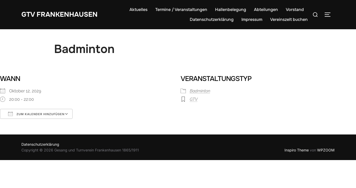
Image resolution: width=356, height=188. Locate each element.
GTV (194, 99)
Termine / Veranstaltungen (181, 9)
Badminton (200, 91)
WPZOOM (326, 150)
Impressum (251, 19)
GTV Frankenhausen (59, 14)
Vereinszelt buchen (289, 19)
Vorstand (295, 9)
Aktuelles (138, 9)
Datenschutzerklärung (212, 19)
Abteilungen (266, 9)
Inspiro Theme (296, 150)
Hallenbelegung (230, 9)
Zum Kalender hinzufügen (36, 113)
